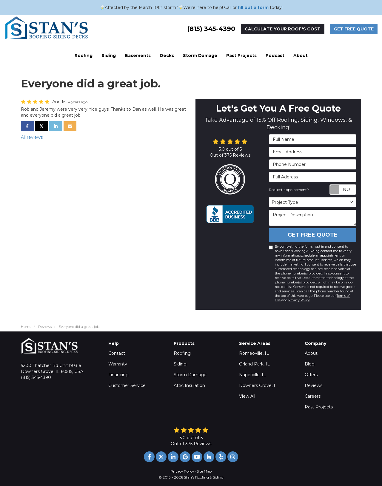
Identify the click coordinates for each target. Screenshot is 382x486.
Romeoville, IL (254, 353)
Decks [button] (167, 55)
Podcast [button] (275, 55)
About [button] (300, 55)
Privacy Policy (299, 300)
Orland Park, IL (254, 364)
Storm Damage (190, 374)
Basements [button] (138, 55)
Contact (116, 353)
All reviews (32, 137)
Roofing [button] (84, 55)
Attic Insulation (189, 385)
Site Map (204, 471)
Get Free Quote (354, 29)
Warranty (117, 364)
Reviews (313, 385)
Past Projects (319, 407)
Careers (313, 396)
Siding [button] (108, 55)
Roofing (182, 353)
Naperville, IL (252, 374)
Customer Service (127, 385)
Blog (310, 364)
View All (247, 396)
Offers (311, 374)
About (311, 353)
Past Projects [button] (241, 55)
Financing (118, 374)
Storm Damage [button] (200, 55)
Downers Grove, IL (258, 385)
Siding (180, 364)
